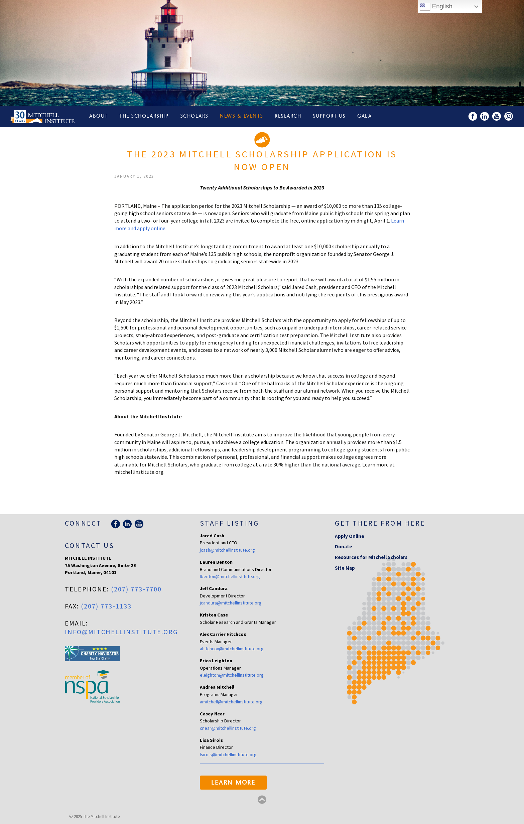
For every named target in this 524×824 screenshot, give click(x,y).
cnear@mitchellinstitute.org (228, 728)
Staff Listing (229, 523)
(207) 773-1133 (106, 606)
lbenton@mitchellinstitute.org (230, 576)
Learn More (233, 783)
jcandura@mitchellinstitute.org (231, 603)
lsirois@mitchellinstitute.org (228, 754)
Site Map (345, 567)
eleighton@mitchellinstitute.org (232, 675)
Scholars (194, 116)
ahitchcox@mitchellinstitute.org (232, 649)
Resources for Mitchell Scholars (371, 557)
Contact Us (89, 545)
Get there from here (380, 523)
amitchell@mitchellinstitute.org (231, 702)
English (436, 6)
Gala (364, 116)
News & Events (241, 116)
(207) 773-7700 (136, 589)
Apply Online (349, 536)
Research (288, 116)
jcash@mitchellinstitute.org (227, 550)
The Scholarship (143, 116)
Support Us (329, 116)
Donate (343, 546)
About (98, 116)
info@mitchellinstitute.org (121, 632)
